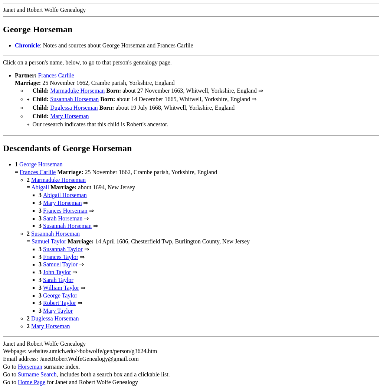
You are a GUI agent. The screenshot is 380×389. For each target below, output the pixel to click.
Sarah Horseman (62, 215)
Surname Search (37, 371)
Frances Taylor (60, 253)
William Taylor (61, 284)
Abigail (40, 183)
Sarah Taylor (58, 276)
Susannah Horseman (74, 98)
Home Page (31, 378)
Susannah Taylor (63, 245)
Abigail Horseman (65, 191)
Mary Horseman (69, 114)
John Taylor (57, 268)
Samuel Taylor (49, 238)
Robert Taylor (59, 299)
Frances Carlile (56, 75)
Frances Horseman (65, 207)
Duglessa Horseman (74, 106)
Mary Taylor (58, 307)
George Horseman (41, 160)
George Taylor (60, 292)
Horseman (30, 363)
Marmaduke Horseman (77, 90)
